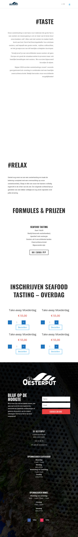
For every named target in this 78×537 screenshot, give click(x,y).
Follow (34, 520)
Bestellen (22, 327)
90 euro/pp (39, 252)
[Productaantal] (17, 322)
